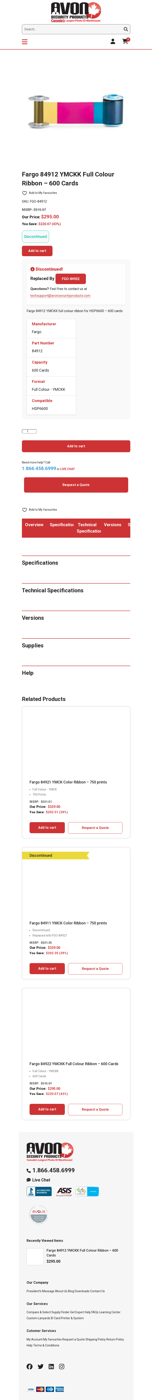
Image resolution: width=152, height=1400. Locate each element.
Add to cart (37, 251)
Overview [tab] (34, 524)
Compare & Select (39, 1312)
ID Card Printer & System (67, 1318)
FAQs (94, 1312)
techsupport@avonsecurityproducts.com (60, 296)
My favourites (52, 1339)
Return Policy (115, 1339)
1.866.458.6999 (53, 1170)
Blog (71, 1291)
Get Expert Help (80, 1312)
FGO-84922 (71, 279)
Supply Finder (60, 1312)
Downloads (82, 1291)
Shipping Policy (95, 1339)
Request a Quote (76, 485)
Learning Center (110, 1312)
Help (30, 1345)
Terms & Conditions (46, 1345)
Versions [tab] (112, 524)
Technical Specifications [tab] (89, 528)
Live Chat (41, 1180)
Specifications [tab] (62, 524)
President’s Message (40, 1291)
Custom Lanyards (38, 1318)
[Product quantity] (29, 431)
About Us (61, 1291)
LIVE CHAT (67, 469)
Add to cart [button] (47, 828)
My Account (35, 1339)
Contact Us (97, 1291)
